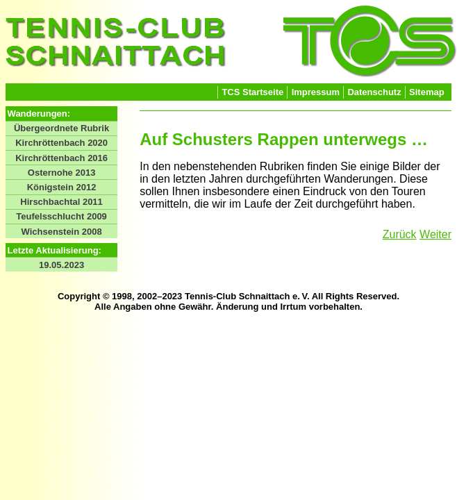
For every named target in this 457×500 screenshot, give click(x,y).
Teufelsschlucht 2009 (61, 216)
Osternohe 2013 (62, 172)
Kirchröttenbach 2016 (61, 158)
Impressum (316, 92)
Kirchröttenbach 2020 (61, 143)
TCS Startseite (252, 92)
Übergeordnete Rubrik (61, 128)
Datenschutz (374, 92)
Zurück (400, 234)
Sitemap (426, 92)
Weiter (435, 234)
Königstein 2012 (62, 187)
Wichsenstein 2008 (61, 231)
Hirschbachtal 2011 (61, 202)
